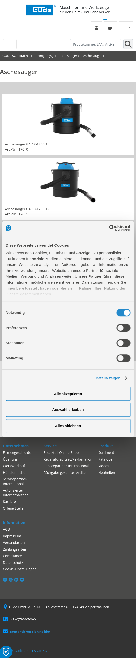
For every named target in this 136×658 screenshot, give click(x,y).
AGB (6, 529)
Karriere (9, 501)
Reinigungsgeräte (48, 55)
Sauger (72, 55)
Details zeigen (108, 378)
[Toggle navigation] (10, 44)
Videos (103, 465)
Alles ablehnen (68, 426)
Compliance (12, 555)
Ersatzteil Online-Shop (61, 452)
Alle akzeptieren (68, 394)
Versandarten (14, 542)
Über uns (10, 459)
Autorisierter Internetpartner (15, 492)
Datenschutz (13, 562)
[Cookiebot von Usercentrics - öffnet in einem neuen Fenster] (108, 228)
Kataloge (105, 459)
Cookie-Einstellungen (20, 569)
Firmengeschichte (17, 452)
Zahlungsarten (14, 549)
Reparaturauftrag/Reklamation (68, 459)
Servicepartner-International (15, 481)
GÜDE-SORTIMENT (16, 55)
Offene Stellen (14, 508)
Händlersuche (14, 472)
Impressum (12, 536)
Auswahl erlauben (68, 410)
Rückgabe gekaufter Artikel (65, 472)
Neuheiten (106, 472)
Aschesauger (92, 55)
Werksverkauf (14, 465)
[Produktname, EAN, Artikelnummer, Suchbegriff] (95, 44)
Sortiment (106, 452)
